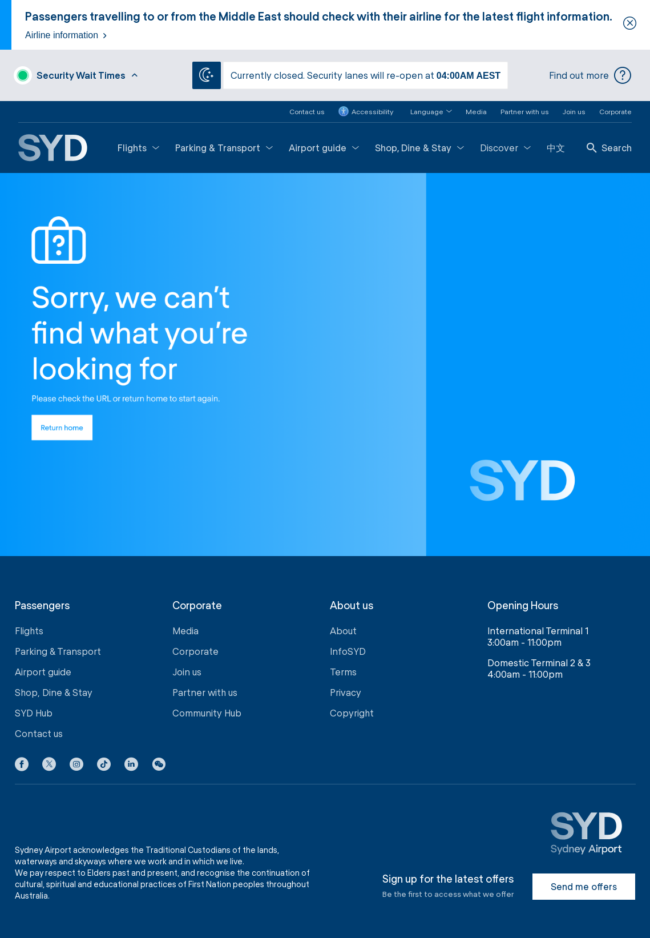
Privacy (345, 691)
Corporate (615, 110)
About (343, 630)
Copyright (352, 712)
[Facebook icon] (22, 765)
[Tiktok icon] (104, 765)
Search (609, 146)
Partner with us (524, 110)
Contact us (307, 110)
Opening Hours (522, 604)
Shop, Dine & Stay (419, 146)
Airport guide (324, 146)
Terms (343, 671)
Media (476, 110)
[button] (424, 110)
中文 (556, 146)
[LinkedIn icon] (131, 765)
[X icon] (49, 765)
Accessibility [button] (365, 111)
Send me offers (584, 885)
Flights (138, 146)
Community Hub (206, 712)
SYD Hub (34, 712)
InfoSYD (348, 650)
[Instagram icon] (76, 765)
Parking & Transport (224, 146)
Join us (574, 110)
